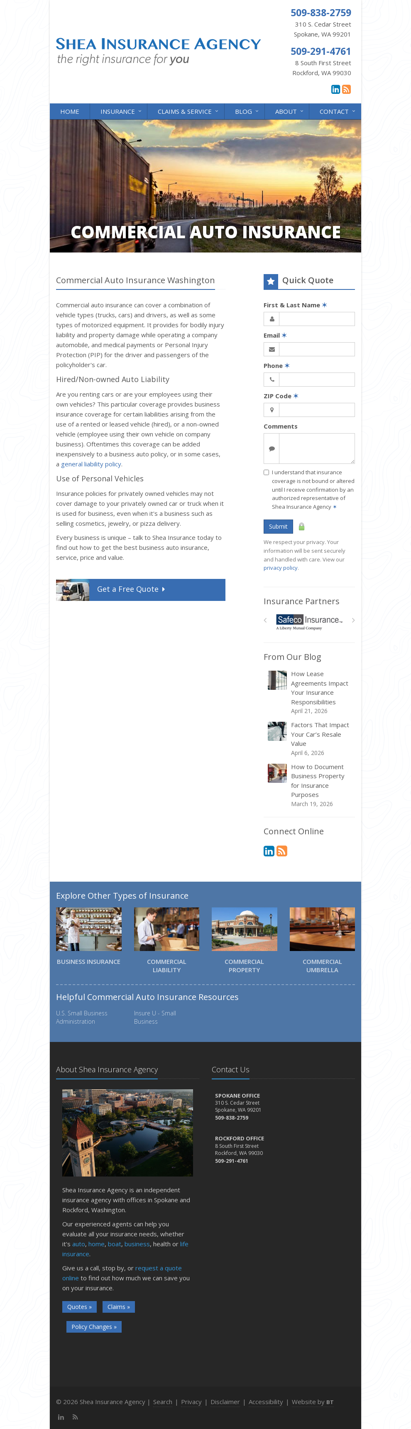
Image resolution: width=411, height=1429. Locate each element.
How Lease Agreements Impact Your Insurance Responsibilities (310, 692)
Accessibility (266, 1401)
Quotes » (79, 1307)
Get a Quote (111, 590)
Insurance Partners (302, 601)
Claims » (119, 1307)
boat (114, 1244)
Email (275, 335)
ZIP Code (281, 396)
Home (69, 111)
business (137, 1244)
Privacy (191, 1401)
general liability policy (91, 464)
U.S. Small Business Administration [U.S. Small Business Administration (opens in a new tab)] (82, 1017)
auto (78, 1244)
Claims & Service (189, 110)
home (96, 1244)
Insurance (121, 110)
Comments (281, 426)
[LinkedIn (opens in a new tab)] (335, 89)
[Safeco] (309, 622)
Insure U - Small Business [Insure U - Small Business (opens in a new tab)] (155, 1017)
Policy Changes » (94, 1327)
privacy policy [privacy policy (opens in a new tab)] (281, 567)
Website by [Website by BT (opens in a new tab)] (313, 1401)
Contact (338, 110)
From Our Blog (292, 656)
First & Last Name (295, 305)
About (290, 110)
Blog (247, 110)
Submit (278, 526)
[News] (346, 89)
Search (162, 1401)
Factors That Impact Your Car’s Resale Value (310, 739)
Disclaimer (225, 1401)
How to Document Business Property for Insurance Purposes (310, 785)
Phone (277, 365)
